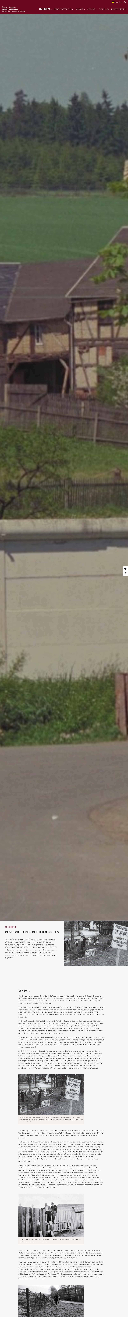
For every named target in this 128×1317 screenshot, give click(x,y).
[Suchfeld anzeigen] (125, 2)
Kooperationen (118, 9)
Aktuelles (104, 9)
